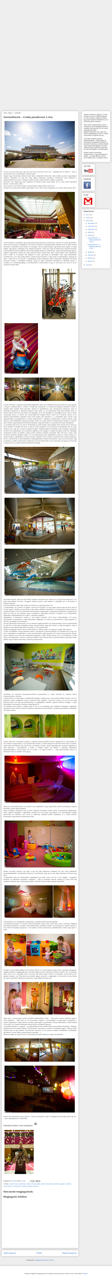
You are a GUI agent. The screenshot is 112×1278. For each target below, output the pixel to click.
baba (16, 1184)
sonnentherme (8, 1186)
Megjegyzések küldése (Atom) (44, 1260)
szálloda (24, 1186)
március (91, 255)
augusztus (91, 229)
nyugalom (62, 1184)
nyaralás (55, 1184)
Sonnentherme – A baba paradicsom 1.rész (94, 246)
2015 (88, 221)
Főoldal (39, 1253)
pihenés (68, 1184)
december (91, 223)
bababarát (22, 1184)
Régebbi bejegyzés (69, 1253)
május (90, 235)
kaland (43, 1184)
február (90, 258)
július (90, 232)
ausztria (11, 1184)
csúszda (33, 1184)
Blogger (85, 1273)
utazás (30, 1186)
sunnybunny (17, 1186)
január (90, 261)
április (90, 252)
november (91, 226)
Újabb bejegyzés (10, 1253)
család (28, 1184)
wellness (35, 1186)
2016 (88, 218)
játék (38, 1184)
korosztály (49, 1184)
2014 (88, 265)
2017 (88, 215)
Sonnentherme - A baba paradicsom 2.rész (94, 240)
